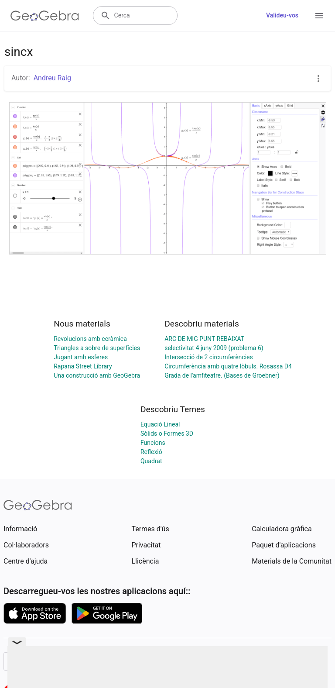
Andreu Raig (52, 78)
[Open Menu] (319, 15)
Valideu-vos (282, 15)
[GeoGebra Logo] (44, 15)
